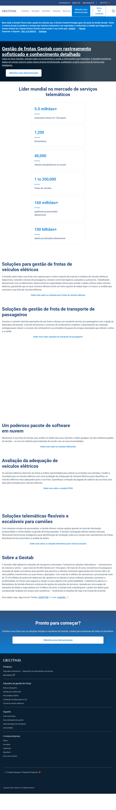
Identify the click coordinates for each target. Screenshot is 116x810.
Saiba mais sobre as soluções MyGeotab (58, 446)
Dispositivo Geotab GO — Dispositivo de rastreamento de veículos (28, 671)
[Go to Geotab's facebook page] (86, 779)
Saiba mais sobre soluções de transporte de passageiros (58, 337)
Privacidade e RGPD (10, 696)
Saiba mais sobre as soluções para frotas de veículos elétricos (58, 295)
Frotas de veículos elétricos (13, 703)
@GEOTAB (43, 597)
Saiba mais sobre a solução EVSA (58, 488)
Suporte (76, 3)
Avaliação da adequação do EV (15, 699)
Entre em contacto (99, 11)
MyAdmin (6, 752)
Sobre (5, 741)
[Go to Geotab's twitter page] (93, 779)
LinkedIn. (61, 597)
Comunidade (8, 728)
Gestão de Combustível (12, 692)
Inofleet (72, 28)
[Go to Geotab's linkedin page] (100, 779)
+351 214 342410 (28, 31)
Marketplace (88, 3)
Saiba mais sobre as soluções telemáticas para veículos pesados (58, 544)
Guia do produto (9, 716)
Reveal (82, 28)
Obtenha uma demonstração (81, 10)
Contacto (42, 31)
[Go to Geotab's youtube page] (108, 779)
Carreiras (6, 744)
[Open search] (113, 11)
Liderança (7, 748)
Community (64, 3)
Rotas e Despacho (10, 688)
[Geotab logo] (9, 11)
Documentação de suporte (13, 720)
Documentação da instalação (14, 724)
